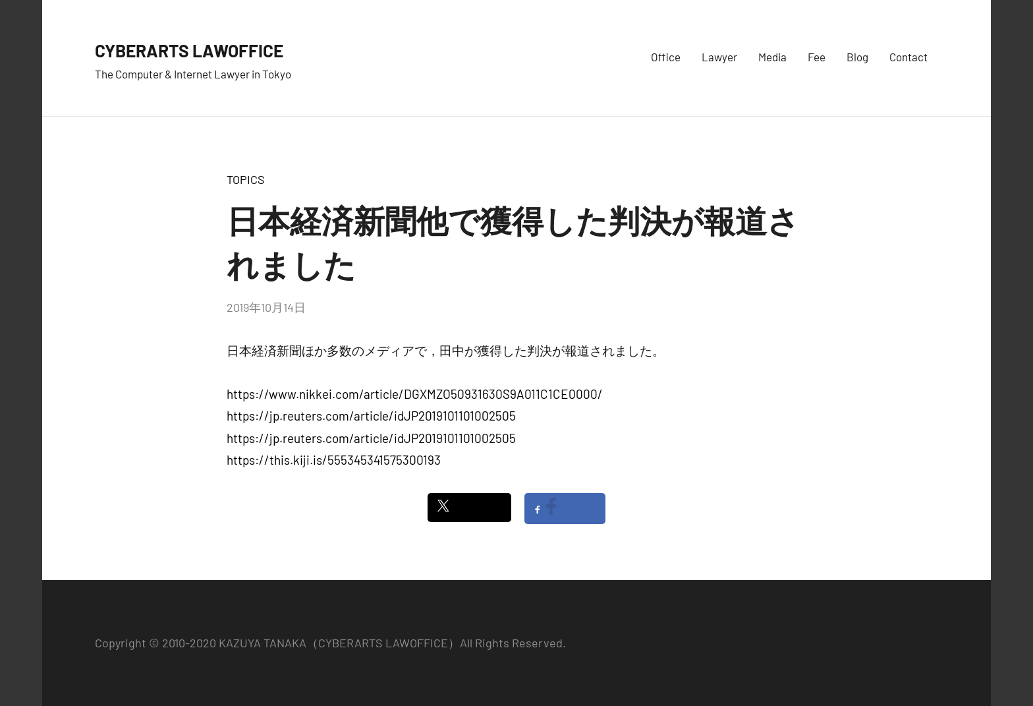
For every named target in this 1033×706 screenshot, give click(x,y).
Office (666, 56)
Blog (857, 56)
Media (772, 56)
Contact (908, 56)
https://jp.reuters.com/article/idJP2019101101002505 (371, 415)
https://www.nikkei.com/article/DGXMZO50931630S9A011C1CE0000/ (415, 393)
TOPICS (246, 179)
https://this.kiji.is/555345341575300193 (334, 459)
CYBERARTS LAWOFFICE (224, 48)
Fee (816, 56)
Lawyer (719, 56)
